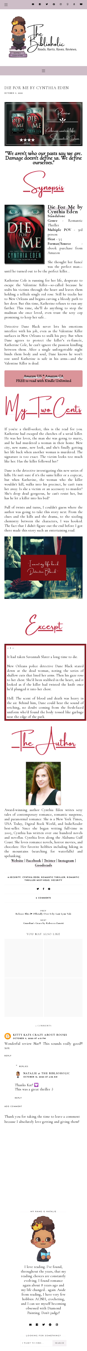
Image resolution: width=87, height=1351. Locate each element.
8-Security (14, 877)
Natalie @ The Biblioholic (46, 1073)
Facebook (33, 860)
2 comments (43, 898)
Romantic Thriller (53, 877)
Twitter (49, 860)
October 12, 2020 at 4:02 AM (40, 1077)
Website (17, 860)
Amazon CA (54, 376)
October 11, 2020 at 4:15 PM (29, 1039)
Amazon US (33, 376)
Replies (23, 1067)
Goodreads (43, 865)
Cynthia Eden (31, 877)
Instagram (66, 860)
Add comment (13, 1107)
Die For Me (61, 206)
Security (56, 880)
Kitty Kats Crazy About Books (40, 1034)
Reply (8, 1056)
